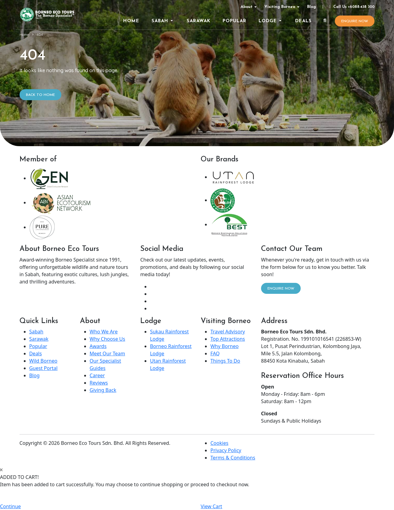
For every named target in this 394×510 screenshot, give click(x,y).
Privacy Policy (225, 450)
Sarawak (38, 339)
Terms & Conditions (232, 457)
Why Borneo (224, 346)
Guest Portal (43, 368)
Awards (98, 346)
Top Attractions (227, 339)
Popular (38, 346)
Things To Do (225, 360)
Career (97, 375)
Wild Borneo (43, 360)
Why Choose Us (107, 339)
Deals (35, 353)
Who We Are (104, 331)
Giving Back (103, 390)
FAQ (215, 353)
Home (24, 34)
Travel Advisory (227, 331)
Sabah (36, 331)
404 (40, 34)
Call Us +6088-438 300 (351, 7)
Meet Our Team (107, 353)
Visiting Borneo (279, 7)
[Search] (324, 21)
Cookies (219, 443)
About (247, 7)
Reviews (99, 382)
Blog (311, 7)
